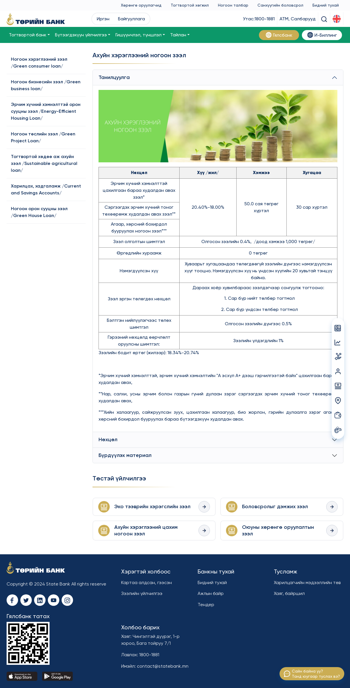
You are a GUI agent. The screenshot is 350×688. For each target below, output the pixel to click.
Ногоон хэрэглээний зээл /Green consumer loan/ (39, 62)
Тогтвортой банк (27, 35)
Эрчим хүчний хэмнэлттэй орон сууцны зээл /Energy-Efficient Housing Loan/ (45, 111)
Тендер (206, 604)
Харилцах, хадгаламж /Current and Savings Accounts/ (46, 189)
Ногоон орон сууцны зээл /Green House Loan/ (39, 212)
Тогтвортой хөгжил (190, 5)
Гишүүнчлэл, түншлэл (138, 35)
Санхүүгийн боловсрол (280, 5)
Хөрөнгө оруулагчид (141, 5)
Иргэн (103, 18)
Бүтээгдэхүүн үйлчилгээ (81, 35)
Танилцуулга (114, 77)
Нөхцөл (108, 439)
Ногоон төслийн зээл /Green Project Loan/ (43, 137)
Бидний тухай (325, 5)
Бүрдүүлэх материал (125, 455)
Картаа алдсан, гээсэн (146, 582)
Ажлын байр (211, 593)
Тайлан (178, 35)
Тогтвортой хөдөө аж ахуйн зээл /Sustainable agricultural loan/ (44, 163)
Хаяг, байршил (289, 593)
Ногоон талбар (233, 5)
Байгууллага (131, 18)
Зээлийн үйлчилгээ (141, 593)
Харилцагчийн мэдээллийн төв (307, 582)
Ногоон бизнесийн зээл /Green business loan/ (45, 85)
